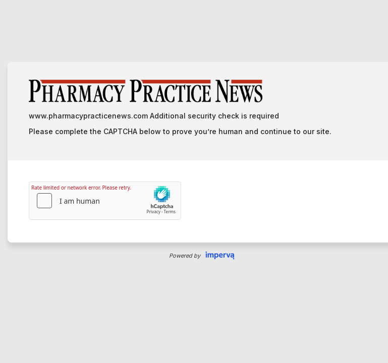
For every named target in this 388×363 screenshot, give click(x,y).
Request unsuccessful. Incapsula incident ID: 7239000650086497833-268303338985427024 (194, 181)
